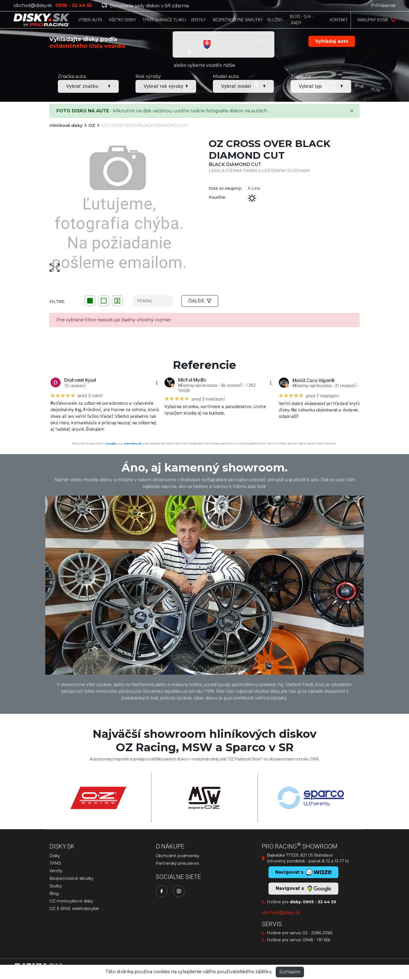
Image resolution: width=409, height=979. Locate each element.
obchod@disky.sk (32, 5)
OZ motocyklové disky (71, 901)
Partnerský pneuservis (177, 863)
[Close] (351, 111)
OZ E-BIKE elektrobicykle (74, 908)
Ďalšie (199, 301)
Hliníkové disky (65, 125)
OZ (92, 125)
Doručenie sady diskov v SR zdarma (145, 5)
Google (110, 443)
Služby (55, 885)
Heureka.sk (132, 443)
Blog (54, 893)
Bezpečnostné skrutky (71, 878)
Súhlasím (289, 972)
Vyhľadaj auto (331, 41)
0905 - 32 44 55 (319, 901)
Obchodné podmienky (177, 855)
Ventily (56, 870)
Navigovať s (303, 888)
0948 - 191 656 (316, 939)
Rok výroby (148, 76)
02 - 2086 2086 (317, 932)
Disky (54, 855)
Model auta (226, 76)
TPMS (55, 863)
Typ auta (301, 76)
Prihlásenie (383, 5)
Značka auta (72, 76)
